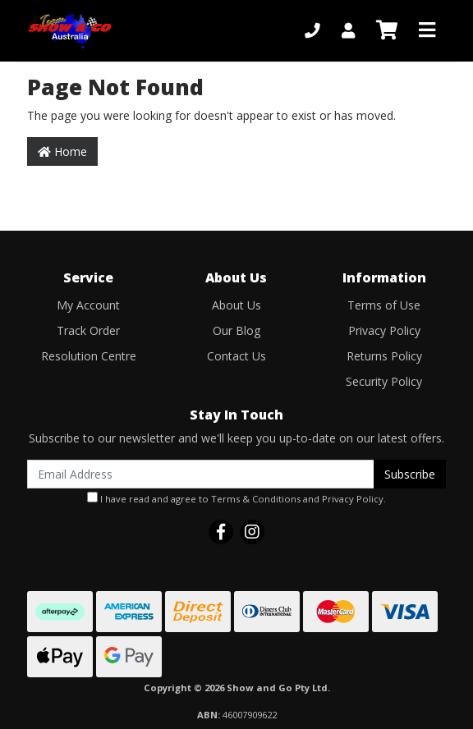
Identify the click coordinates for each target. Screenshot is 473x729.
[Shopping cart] (386, 30)
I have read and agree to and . (236, 498)
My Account (88, 305)
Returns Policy (384, 356)
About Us (236, 305)
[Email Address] (200, 474)
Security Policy (384, 381)
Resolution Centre (88, 356)
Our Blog (236, 330)
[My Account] (348, 30)
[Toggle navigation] (427, 30)
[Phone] (312, 30)
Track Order (88, 330)
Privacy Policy (384, 330)
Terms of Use (383, 305)
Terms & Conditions (256, 499)
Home (62, 151)
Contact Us (236, 356)
